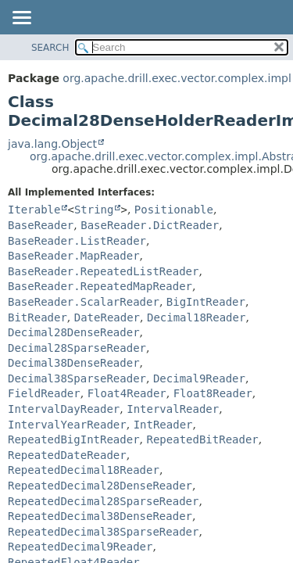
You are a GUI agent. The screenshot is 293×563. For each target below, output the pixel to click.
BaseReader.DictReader (149, 225)
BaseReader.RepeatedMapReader (100, 286)
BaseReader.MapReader (74, 255)
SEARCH (50, 47)
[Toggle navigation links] (21, 19)
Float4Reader (127, 393)
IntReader (163, 424)
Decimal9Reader (199, 378)
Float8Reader (212, 393)
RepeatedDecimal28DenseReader (100, 485)
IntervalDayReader (64, 409)
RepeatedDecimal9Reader (80, 546)
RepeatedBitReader (202, 439)
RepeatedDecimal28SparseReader (103, 501)
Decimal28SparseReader (77, 348)
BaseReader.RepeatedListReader (103, 271)
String (94, 209)
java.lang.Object (52, 144)
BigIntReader (205, 302)
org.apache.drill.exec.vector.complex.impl (177, 78)
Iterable (34, 209)
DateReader (107, 317)
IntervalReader (173, 409)
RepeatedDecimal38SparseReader (103, 531)
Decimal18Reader (196, 317)
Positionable (173, 209)
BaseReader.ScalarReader (83, 302)
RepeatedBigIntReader (74, 439)
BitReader (37, 317)
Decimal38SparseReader (77, 378)
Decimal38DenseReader (74, 363)
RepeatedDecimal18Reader (83, 470)
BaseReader (40, 225)
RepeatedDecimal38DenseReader (100, 516)
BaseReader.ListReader (77, 241)
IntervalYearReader (67, 424)
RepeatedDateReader (67, 455)
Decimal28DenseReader (74, 332)
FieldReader (44, 393)
